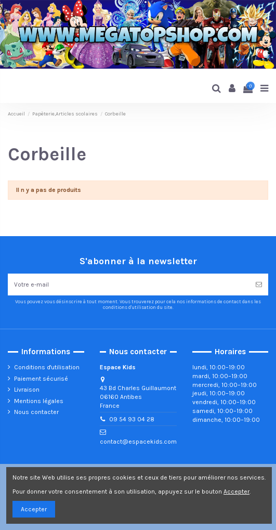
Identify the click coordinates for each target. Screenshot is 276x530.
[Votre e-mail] (128, 284)
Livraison (27, 389)
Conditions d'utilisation (47, 367)
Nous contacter (36, 412)
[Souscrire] (258, 284)
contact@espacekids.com (138, 441)
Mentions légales (38, 401)
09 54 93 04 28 (131, 419)
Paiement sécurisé (41, 378)
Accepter (34, 509)
